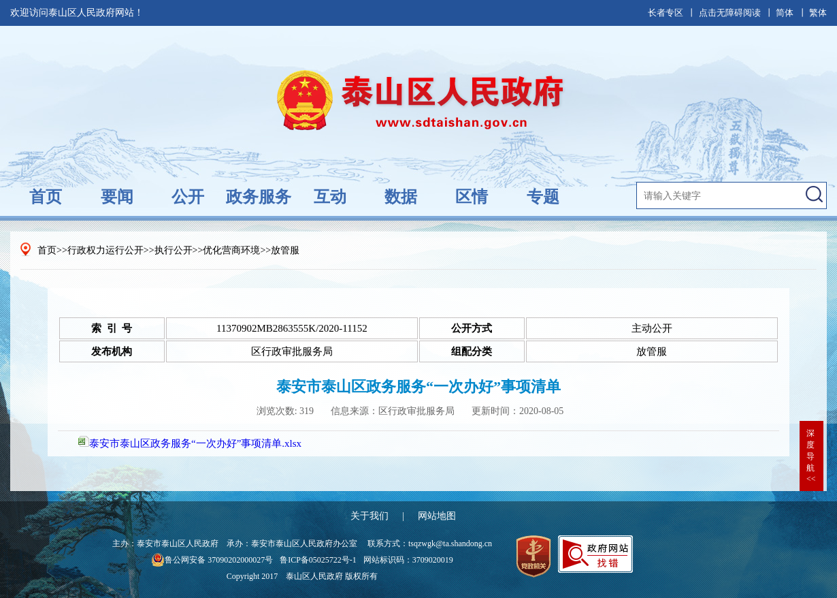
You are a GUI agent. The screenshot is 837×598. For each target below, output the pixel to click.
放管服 (285, 250)
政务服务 (258, 197)
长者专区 (665, 12)
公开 (187, 197)
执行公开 (173, 250)
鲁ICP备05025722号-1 (318, 560)
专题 (543, 197)
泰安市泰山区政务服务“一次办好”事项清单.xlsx (189, 443)
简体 (784, 12)
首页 (45, 197)
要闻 (117, 197)
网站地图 (437, 516)
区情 (471, 197)
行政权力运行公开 (105, 250)
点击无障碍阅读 (730, 12)
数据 (400, 197)
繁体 (818, 12)
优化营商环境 (231, 250)
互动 (330, 197)
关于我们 (369, 516)
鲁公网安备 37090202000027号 (212, 560)
